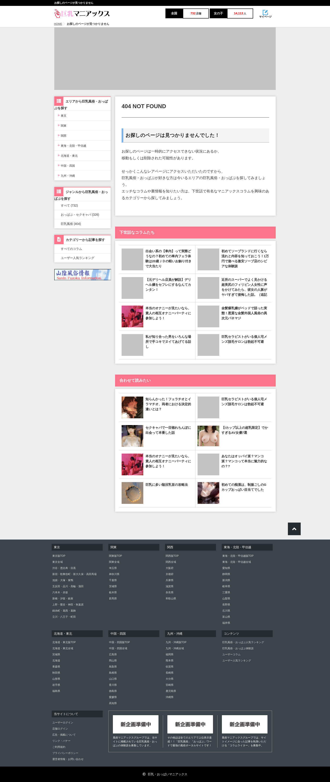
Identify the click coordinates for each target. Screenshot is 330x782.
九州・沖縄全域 (175, 648)
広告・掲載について (64, 734)
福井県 (226, 622)
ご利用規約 (58, 746)
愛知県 (226, 568)
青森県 (56, 666)
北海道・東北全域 (62, 648)
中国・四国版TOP (119, 642)
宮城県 (56, 654)
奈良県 (169, 592)
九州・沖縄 (66, 175)
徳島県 (113, 691)
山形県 (56, 678)
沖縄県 (169, 697)
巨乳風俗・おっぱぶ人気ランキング (243, 642)
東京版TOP (58, 555)
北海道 (56, 660)
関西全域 (171, 561)
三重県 (226, 592)
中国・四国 (66, 165)
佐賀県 (169, 666)
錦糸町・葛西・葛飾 (64, 610)
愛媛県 (113, 697)
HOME (58, 23)
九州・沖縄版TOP (176, 642)
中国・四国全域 (118, 648)
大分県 (169, 678)
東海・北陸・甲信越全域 (236, 561)
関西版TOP (172, 555)
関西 (62, 135)
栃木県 (113, 592)
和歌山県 (171, 598)
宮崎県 (169, 684)
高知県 (113, 703)
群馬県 (113, 598)
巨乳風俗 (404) (71, 223)
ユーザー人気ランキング (77, 258)
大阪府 (169, 568)
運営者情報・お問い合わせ (68, 759)
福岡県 (169, 654)
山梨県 (226, 598)
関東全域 (114, 561)
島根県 (113, 672)
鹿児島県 (171, 691)
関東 (62, 125)
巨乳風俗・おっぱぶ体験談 (238, 648)
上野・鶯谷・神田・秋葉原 (68, 604)
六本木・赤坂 (60, 592)
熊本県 (169, 660)
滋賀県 (169, 586)
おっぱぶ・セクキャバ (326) (80, 214)
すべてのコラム (71, 249)
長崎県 (169, 672)
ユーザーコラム (231, 654)
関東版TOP (115, 555)
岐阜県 (226, 586)
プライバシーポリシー (65, 753)
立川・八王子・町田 (64, 616)
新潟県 (226, 580)
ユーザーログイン (62, 722)
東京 (62, 115)
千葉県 (113, 580)
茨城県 (113, 586)
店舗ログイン (60, 728)
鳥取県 (113, 666)
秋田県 (56, 672)
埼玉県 (113, 568)
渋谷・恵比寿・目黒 (64, 568)
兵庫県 (169, 580)
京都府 (169, 574)
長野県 (226, 604)
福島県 (56, 691)
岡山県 (113, 660)
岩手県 (56, 684)
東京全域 (57, 561)
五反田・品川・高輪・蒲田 (68, 586)
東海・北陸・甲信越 (72, 145)
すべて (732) (69, 205)
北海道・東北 (68, 155)
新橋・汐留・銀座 (62, 598)
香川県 (113, 684)
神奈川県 (114, 574)
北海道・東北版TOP (64, 642)
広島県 (113, 654)
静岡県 (226, 574)
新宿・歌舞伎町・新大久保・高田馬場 (74, 574)
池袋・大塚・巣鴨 (62, 580)
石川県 (226, 610)
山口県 (113, 678)
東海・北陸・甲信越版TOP (238, 555)
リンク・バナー (61, 740)
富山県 (226, 616)
